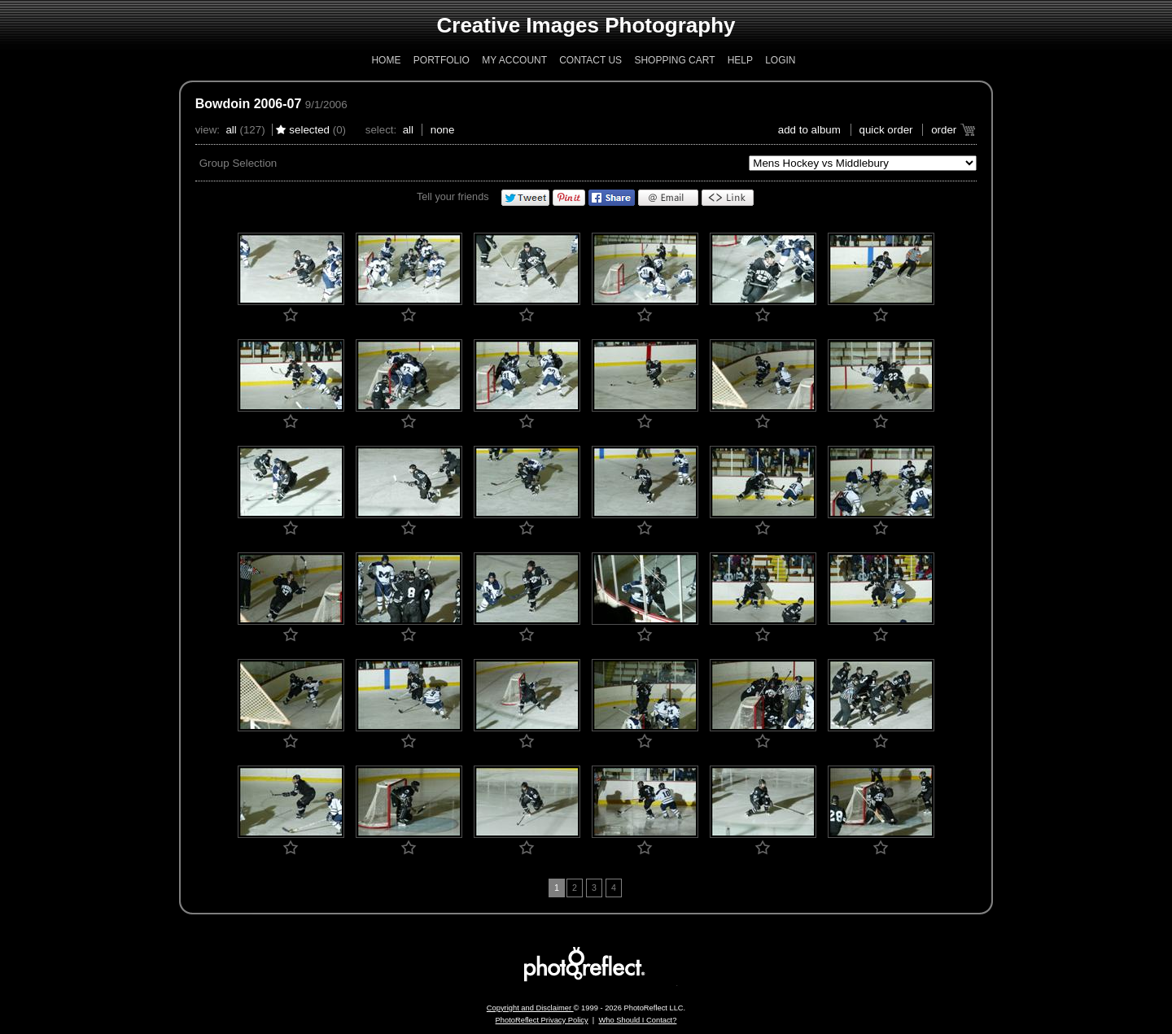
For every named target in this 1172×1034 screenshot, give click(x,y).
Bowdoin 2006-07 (248, 104)
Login (780, 60)
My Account (514, 60)
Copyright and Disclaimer (530, 1008)
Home (385, 60)
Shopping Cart (674, 60)
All (230, 130)
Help (740, 60)
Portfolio (441, 60)
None (443, 130)
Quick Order (886, 130)
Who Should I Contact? (637, 1020)
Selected (309, 130)
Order (943, 130)
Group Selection (238, 163)
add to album (809, 130)
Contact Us (590, 60)
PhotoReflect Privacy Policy (542, 1020)
